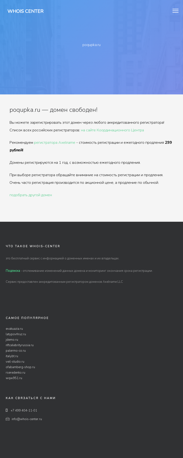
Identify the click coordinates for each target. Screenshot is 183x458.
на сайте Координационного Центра (112, 130)
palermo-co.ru (16, 351)
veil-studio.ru (15, 362)
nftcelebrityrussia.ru (20, 345)
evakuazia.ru (14, 329)
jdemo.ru (12, 340)
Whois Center (25, 11)
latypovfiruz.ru (16, 334)
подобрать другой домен (31, 195)
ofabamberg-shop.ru (20, 367)
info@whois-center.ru (24, 419)
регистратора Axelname (54, 142)
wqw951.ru (14, 378)
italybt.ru (12, 356)
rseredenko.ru (15, 373)
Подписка (13, 271)
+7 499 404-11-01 (21, 410)
